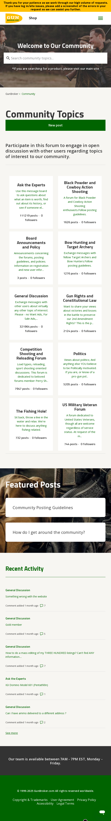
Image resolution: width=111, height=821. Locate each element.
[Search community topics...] (55, 58)
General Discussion (18, 590)
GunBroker (12, 94)
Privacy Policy (86, 800)
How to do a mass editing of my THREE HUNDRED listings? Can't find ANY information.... (50, 654)
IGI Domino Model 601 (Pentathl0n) (27, 685)
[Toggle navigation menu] (98, 18)
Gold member (14, 624)
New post (56, 125)
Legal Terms (65, 803)
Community (28, 94)
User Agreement (62, 800)
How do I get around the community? (49, 532)
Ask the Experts (16, 678)
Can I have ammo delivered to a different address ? (36, 713)
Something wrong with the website (26, 596)
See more (12, 733)
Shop (33, 18)
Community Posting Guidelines (43, 507)
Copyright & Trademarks (30, 800)
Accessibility (45, 803)
